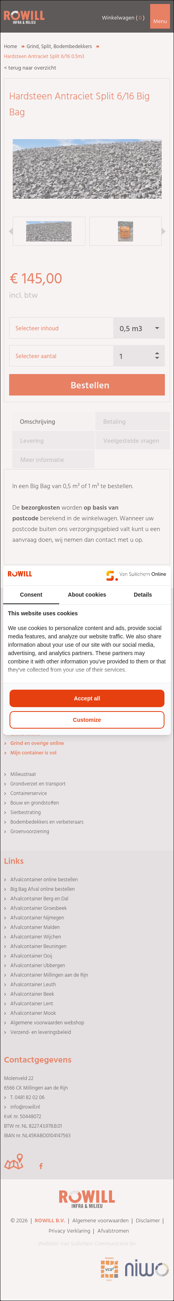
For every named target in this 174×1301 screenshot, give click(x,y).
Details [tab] (143, 594)
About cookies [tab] (87, 594)
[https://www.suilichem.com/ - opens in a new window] (136, 575)
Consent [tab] (31, 594)
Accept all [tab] (87, 698)
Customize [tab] (87, 720)
